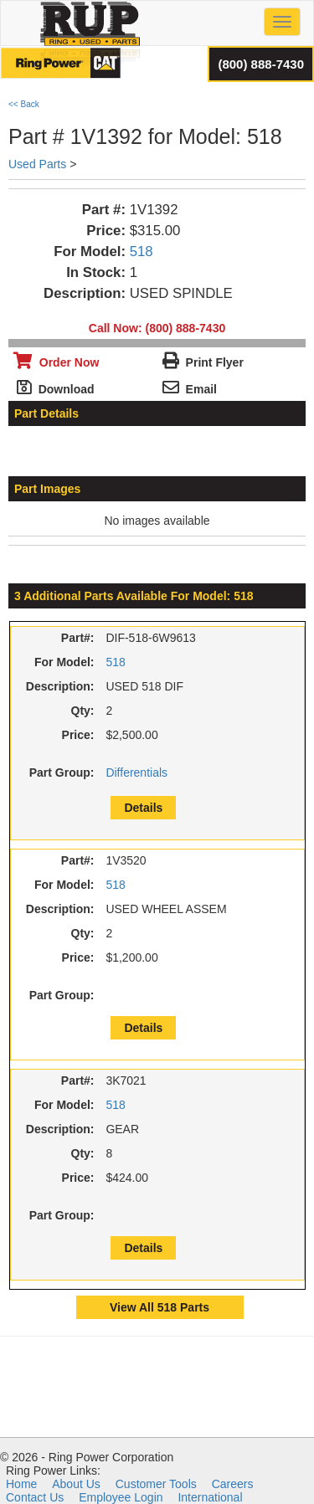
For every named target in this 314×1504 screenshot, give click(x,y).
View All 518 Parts (159, 1307)
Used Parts (37, 164)
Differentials (136, 772)
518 (141, 251)
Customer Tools (156, 1484)
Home (21, 1484)
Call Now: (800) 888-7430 (157, 328)
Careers (233, 1484)
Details (143, 807)
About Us (76, 1484)
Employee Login (120, 1497)
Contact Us (35, 1497)
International (210, 1497)
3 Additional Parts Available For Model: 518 (134, 596)
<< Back (23, 104)
